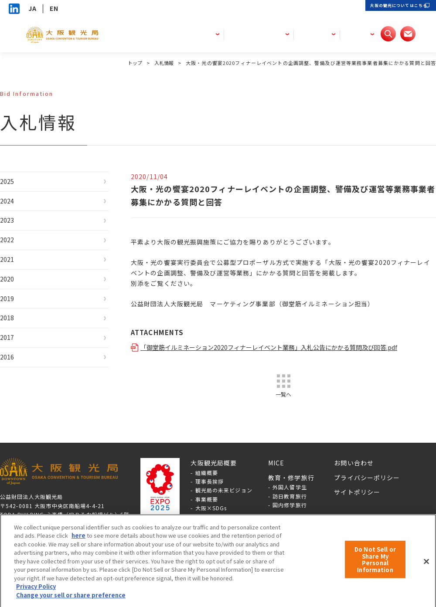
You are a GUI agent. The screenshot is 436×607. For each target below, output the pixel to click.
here (78, 541)
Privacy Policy (36, 592)
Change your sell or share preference (71, 601)
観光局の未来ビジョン (223, 501)
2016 (16, 398)
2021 (16, 279)
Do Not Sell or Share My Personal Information (375, 565)
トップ (132, 62)
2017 (16, 374)
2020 (16, 302)
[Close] (426, 566)
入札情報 (163, 62)
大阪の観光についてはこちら (383, 8)
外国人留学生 (289, 498)
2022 (16, 255)
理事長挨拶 (209, 493)
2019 (16, 326)
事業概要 (206, 511)
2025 (16, 183)
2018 (16, 350)
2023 (16, 231)
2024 (16, 207)
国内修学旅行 (289, 516)
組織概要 (206, 484)
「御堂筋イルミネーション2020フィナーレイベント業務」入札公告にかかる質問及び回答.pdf (280, 347)
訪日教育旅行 (289, 508)
